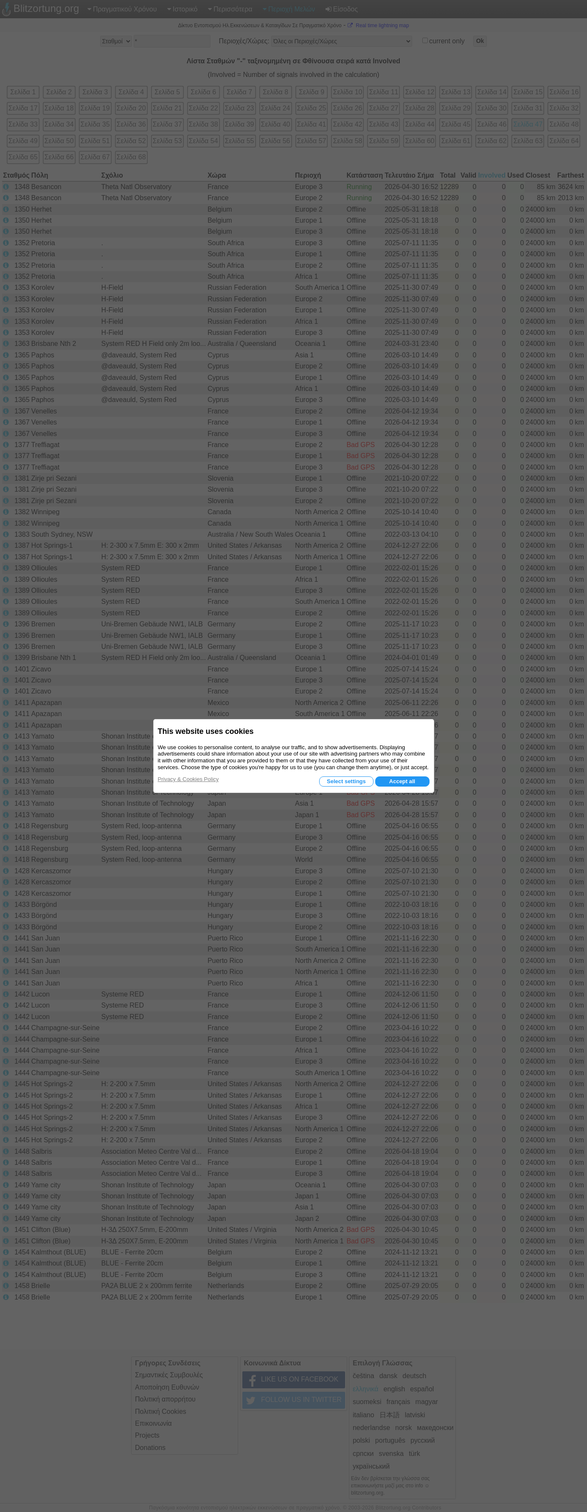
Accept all (402, 781)
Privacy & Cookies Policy (188, 779)
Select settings (346, 781)
